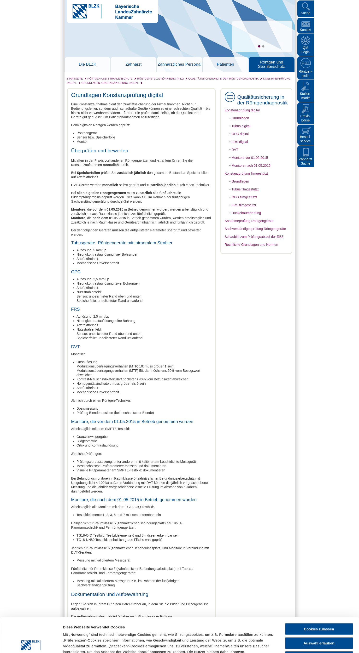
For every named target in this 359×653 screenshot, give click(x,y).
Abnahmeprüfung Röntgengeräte (249, 221)
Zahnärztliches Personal (179, 64)
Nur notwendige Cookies (319, 622)
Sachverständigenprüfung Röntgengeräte (255, 229)
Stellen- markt (305, 96)
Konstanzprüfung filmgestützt (246, 173)
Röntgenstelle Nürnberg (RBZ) (160, 78)
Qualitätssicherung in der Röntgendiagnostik (223, 78)
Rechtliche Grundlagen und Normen (251, 244)
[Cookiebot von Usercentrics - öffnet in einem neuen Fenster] (31, 643)
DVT (234, 150)
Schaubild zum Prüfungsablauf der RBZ (254, 237)
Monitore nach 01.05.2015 (251, 165)
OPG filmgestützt (244, 197)
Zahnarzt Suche (305, 161)
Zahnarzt (133, 64)
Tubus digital (240, 126)
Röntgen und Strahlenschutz (271, 64)
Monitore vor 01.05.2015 (249, 158)
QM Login (305, 50)
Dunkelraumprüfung (246, 213)
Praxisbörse (305, 118)
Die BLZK (87, 64)
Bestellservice (305, 139)
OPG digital (240, 134)
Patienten (225, 64)
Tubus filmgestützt (245, 189)
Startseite (75, 78)
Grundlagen (240, 118)
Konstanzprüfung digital (242, 110)
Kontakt (305, 30)
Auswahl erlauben (319, 609)
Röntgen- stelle (305, 73)
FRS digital (239, 142)
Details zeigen (255, 644)
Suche (305, 13)
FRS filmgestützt (243, 205)
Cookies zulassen (319, 594)
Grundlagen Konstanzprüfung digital (110, 82)
